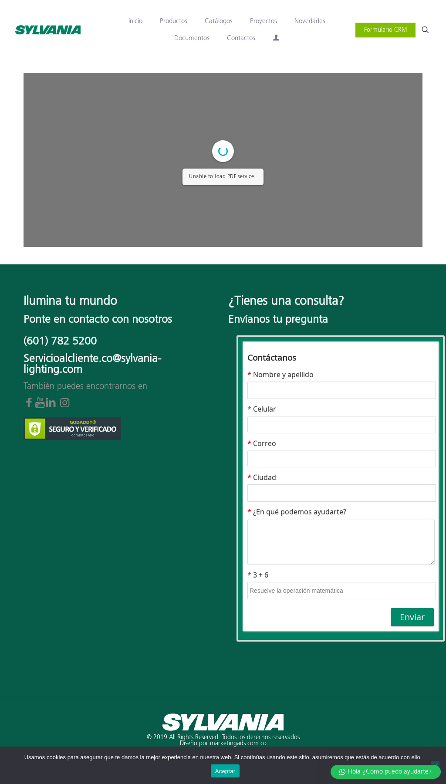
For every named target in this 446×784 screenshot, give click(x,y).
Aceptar (225, 771)
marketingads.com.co (238, 743)
